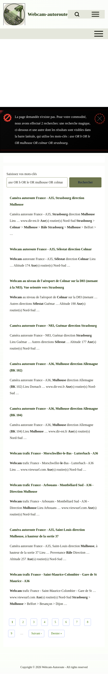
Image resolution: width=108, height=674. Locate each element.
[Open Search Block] (77, 14)
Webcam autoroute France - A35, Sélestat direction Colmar (51, 249)
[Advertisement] (54, 76)
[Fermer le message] (100, 118)
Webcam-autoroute (48, 14)
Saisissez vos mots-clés (21, 174)
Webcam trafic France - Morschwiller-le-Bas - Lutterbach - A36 (54, 453)
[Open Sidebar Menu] (95, 14)
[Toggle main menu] (54, 33)
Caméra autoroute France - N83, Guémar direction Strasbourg (53, 325)
